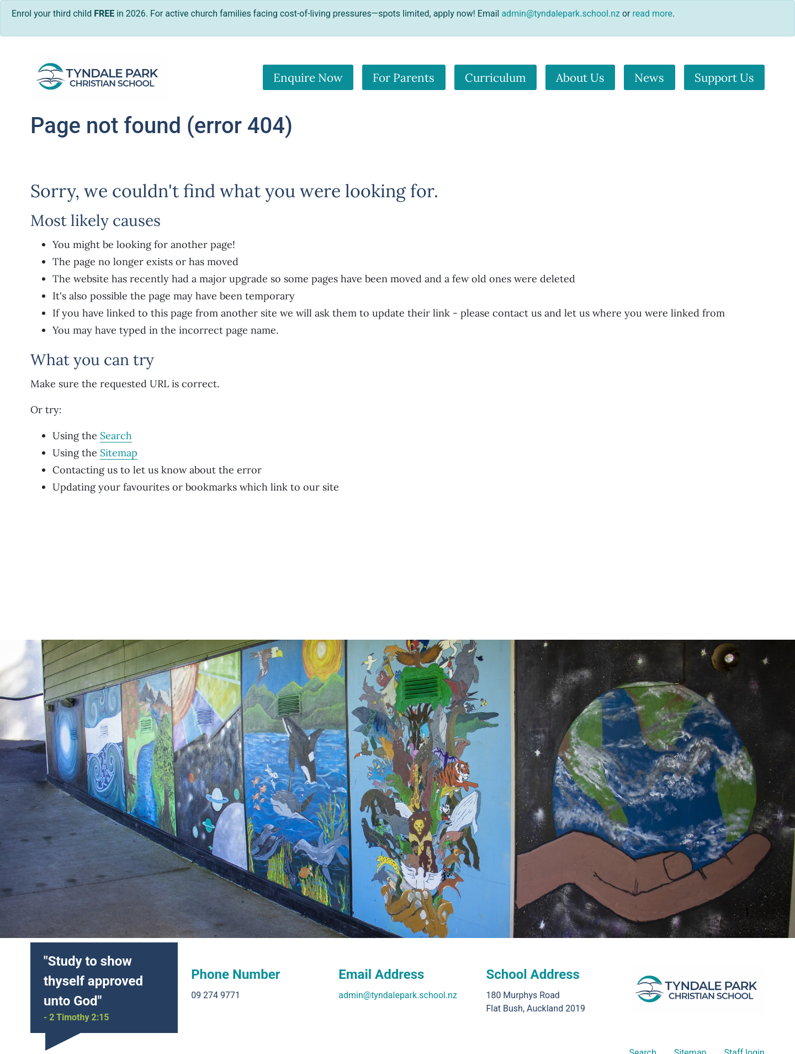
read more (652, 13)
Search (116, 435)
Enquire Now (308, 77)
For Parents (403, 77)
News (649, 77)
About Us (580, 77)
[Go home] (98, 77)
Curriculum (495, 77)
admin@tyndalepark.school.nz (397, 995)
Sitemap (118, 452)
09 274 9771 (215, 995)
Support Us (724, 77)
